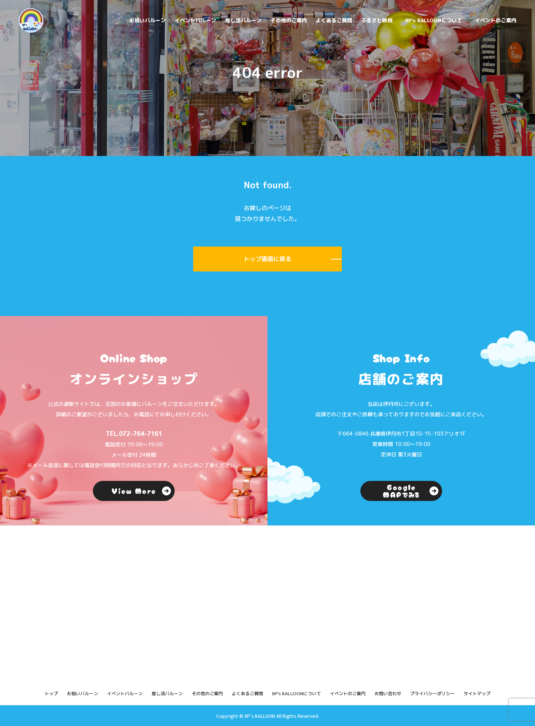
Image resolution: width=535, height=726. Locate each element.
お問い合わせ (387, 693)
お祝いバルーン (147, 20)
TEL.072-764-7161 (134, 434)
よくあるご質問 (334, 20)
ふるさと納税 (376, 20)
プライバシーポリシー (432, 693)
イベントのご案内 (495, 20)
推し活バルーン (243, 20)
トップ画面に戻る (267, 259)
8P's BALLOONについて (433, 20)
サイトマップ (477, 693)
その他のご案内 (288, 20)
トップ (51, 693)
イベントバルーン (195, 20)
